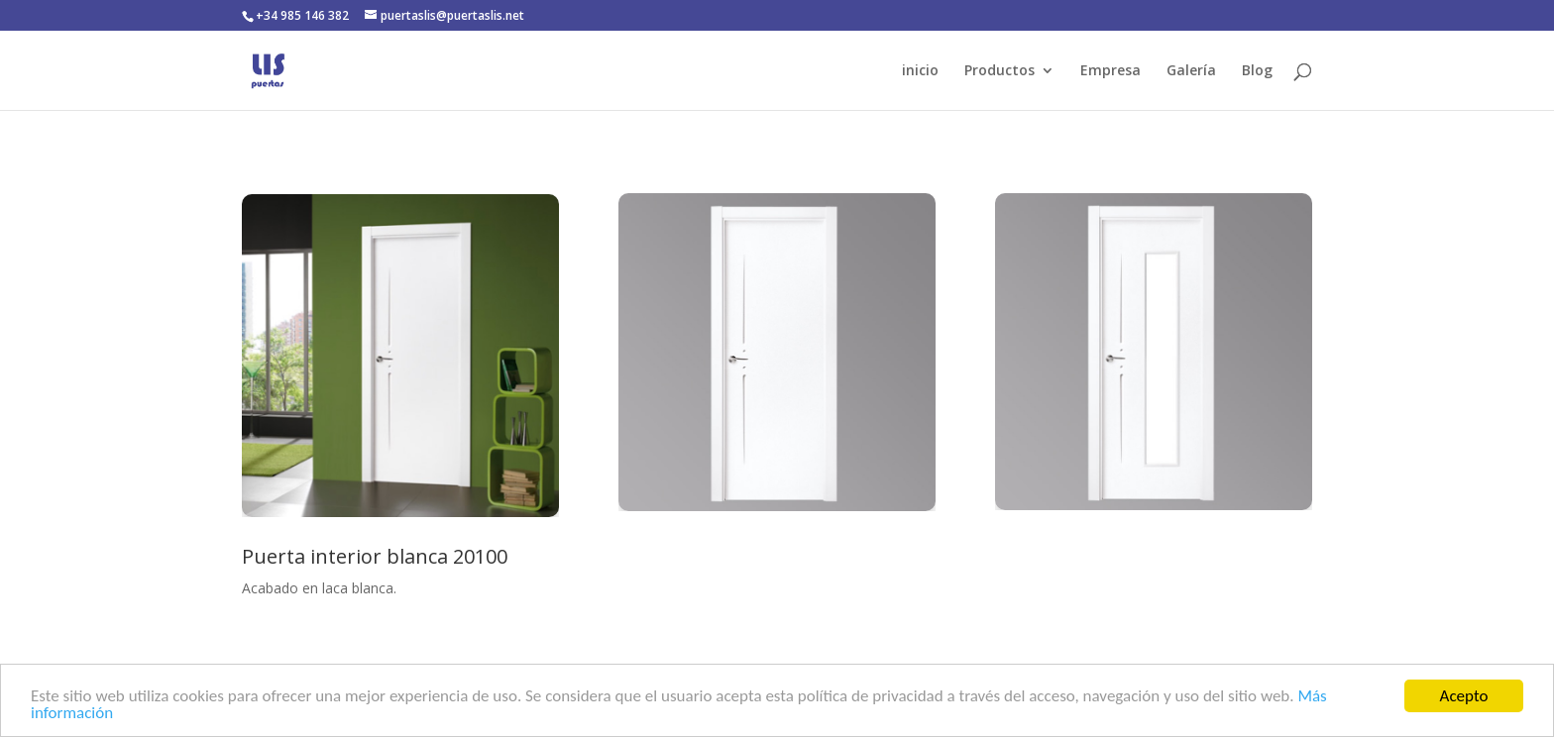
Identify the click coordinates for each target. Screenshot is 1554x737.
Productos (999, 71)
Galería (1191, 71)
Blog (1257, 71)
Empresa (1110, 71)
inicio (920, 71)
